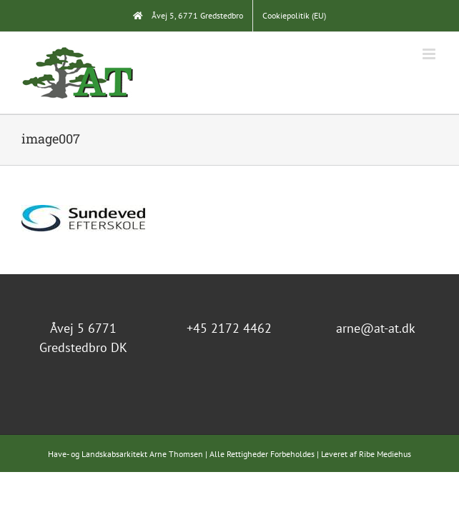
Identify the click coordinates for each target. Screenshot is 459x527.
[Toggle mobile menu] (430, 53)
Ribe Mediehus (385, 453)
